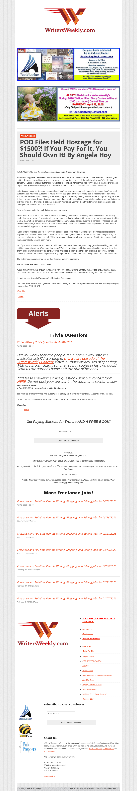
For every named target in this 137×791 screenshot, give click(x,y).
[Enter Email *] (68, 431)
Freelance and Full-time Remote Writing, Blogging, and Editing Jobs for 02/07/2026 (66, 598)
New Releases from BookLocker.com (97, 675)
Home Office (87, 671)
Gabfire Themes (112, 789)
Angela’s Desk (88, 656)
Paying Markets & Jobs (91, 685)
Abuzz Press (108, 749)
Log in (72, 789)
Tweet (20, 296)
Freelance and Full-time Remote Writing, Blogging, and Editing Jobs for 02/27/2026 (66, 566)
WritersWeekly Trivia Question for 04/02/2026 (44, 342)
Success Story (88, 699)
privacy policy (49, 776)
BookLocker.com (95, 749)
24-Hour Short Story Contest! (94, 694)
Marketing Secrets (89, 689)
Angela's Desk (28, 136)
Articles (85, 666)
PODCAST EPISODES (91, 661)
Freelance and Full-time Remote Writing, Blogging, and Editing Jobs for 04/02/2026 (66, 501)
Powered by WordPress (85, 789)
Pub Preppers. (50, 751)
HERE (21, 381)
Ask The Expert (88, 680)
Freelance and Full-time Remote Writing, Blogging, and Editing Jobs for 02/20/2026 (66, 582)
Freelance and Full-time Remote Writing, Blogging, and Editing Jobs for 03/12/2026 (66, 549)
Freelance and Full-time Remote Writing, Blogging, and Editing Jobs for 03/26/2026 (66, 517)
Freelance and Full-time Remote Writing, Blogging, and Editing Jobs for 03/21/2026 (66, 533)
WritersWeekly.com (33, 789)
